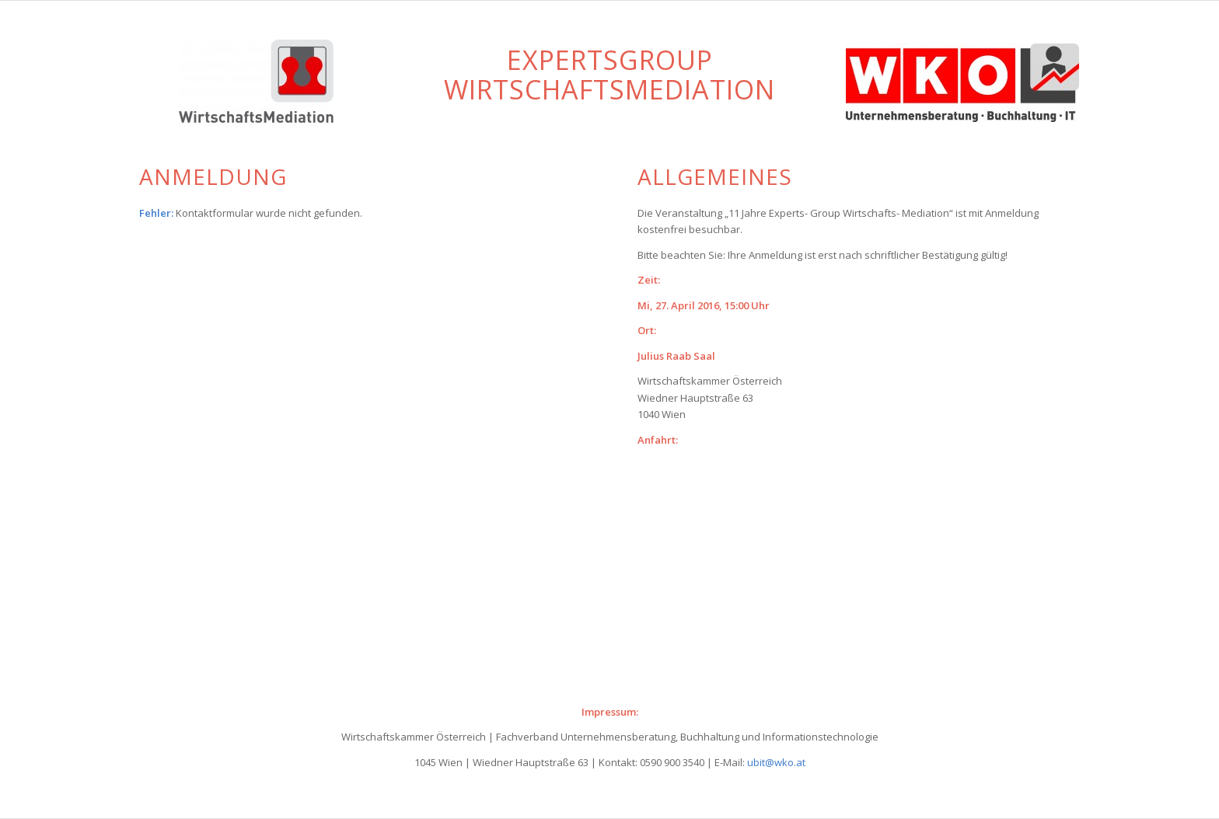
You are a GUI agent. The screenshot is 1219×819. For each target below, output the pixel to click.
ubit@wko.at (776, 762)
